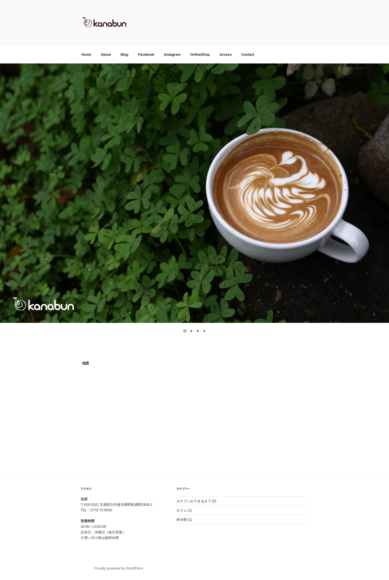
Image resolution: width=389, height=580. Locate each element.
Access (225, 55)
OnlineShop (200, 55)
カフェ (181, 510)
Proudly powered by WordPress (118, 568)
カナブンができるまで (193, 501)
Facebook (146, 55)
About (106, 55)
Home (86, 55)
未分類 (181, 520)
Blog (124, 55)
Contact (247, 55)
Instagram (172, 55)
